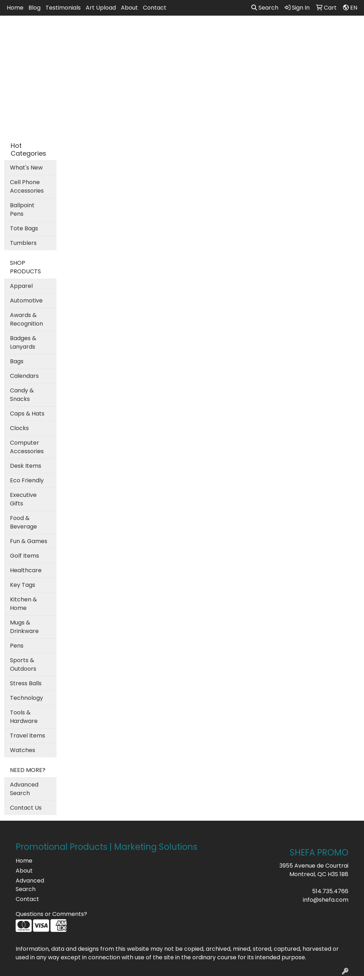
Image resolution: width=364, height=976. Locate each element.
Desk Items (25, 466)
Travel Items (27, 735)
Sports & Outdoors (23, 664)
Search (264, 8)
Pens (16, 646)
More (338, 31)
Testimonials (63, 8)
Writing (306, 31)
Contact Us (26, 808)
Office (221, 31)
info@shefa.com (325, 900)
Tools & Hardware (24, 716)
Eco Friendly (27, 480)
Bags (147, 31)
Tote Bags (24, 228)
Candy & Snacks (22, 394)
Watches (22, 750)
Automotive (26, 300)
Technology (26, 698)
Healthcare (26, 570)
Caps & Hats (27, 413)
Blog (34, 8)
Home (15, 8)
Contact (154, 8)
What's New (26, 167)
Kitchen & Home (23, 603)
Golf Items (24, 556)
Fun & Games (28, 541)
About (129, 8)
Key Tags (22, 585)
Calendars (24, 376)
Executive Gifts (23, 499)
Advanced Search (24, 789)
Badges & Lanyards (23, 342)
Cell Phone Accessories (27, 186)
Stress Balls (26, 683)
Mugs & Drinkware (24, 626)
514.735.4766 (330, 891)
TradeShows (262, 31)
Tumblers (23, 243)
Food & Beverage (23, 522)
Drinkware (182, 31)
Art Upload (101, 8)
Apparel (115, 31)
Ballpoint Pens (22, 209)
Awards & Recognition (26, 319)
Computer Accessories (27, 447)
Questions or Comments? (51, 914)
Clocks (19, 428)
